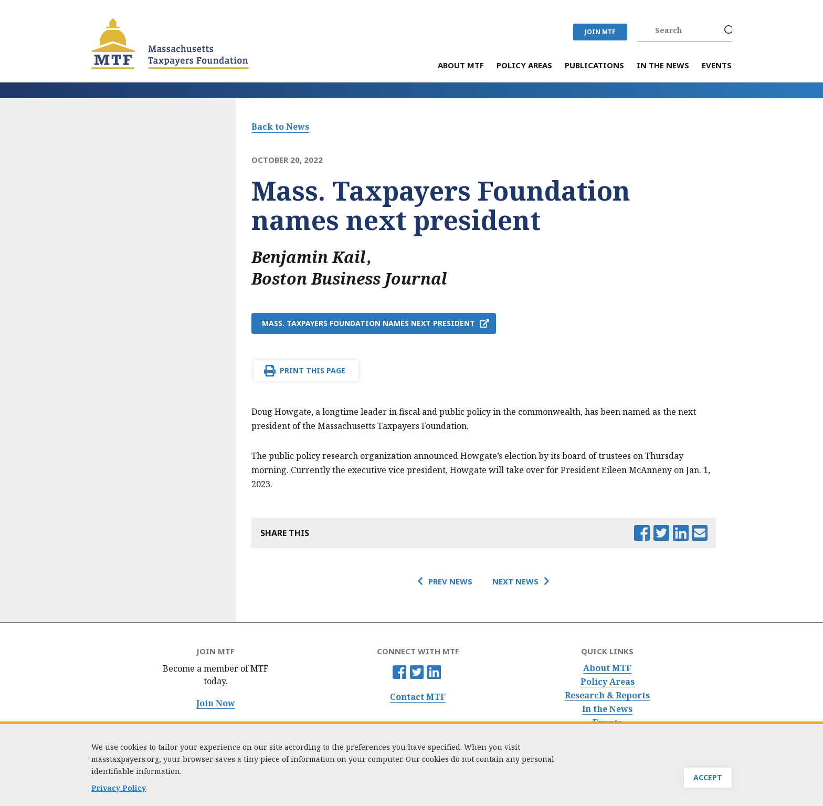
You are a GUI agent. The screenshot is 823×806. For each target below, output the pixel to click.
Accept (707, 780)
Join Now (215, 703)
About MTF (607, 668)
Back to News (280, 126)
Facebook (399, 672)
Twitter (416, 672)
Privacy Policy (118, 790)
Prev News (450, 581)
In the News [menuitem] (663, 65)
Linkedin (434, 672)
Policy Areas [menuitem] (524, 65)
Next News (515, 581)
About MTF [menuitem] (461, 65)
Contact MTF (418, 697)
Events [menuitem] (717, 65)
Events (607, 722)
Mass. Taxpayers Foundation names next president (368, 323)
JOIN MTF (600, 31)
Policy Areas (608, 681)
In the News (607, 709)
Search (729, 30)
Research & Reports (607, 695)
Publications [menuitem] (594, 65)
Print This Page (312, 370)
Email (700, 533)
